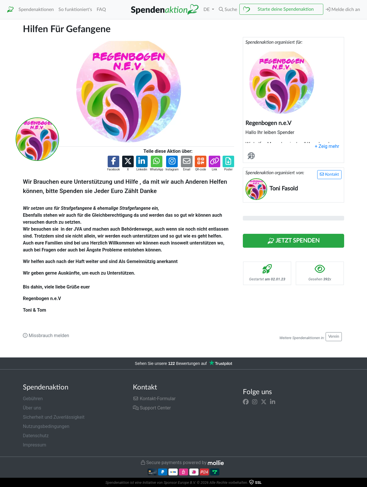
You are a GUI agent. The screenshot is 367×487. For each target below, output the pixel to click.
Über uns (32, 408)
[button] (227, 9)
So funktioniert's (75, 9)
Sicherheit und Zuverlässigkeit (54, 417)
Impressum (34, 445)
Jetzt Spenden (293, 241)
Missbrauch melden (46, 335)
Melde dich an (343, 9)
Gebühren (33, 398)
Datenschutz (36, 435)
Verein (333, 337)
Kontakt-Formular (154, 398)
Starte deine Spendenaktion (286, 9)
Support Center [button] (152, 408)
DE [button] (207, 9)
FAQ (101, 9)
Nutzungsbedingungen (46, 426)
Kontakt (329, 174)
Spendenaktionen (36, 9)
